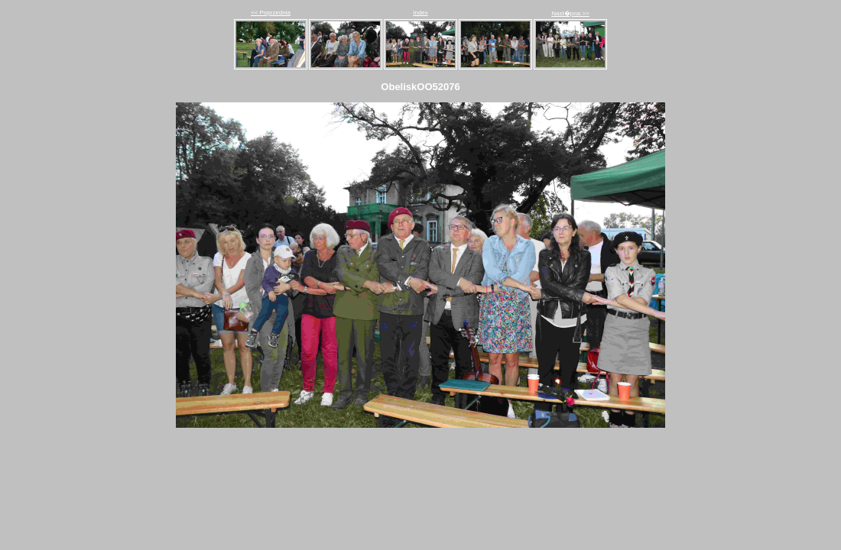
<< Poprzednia (271, 12)
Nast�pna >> (570, 13)
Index (420, 12)
